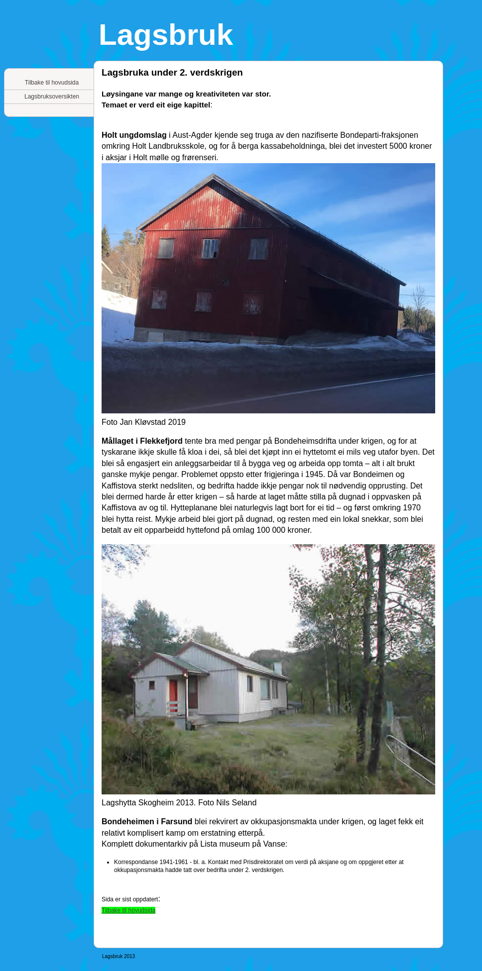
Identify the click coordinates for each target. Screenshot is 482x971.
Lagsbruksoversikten (51, 96)
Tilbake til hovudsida (52, 82)
